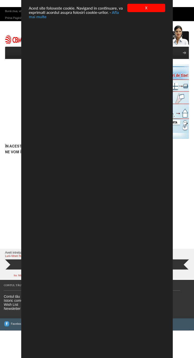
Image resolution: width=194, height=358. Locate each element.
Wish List (11, 314)
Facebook (17, 333)
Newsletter (12, 318)
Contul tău (12, 306)
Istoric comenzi (15, 310)
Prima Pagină (13, 27)
